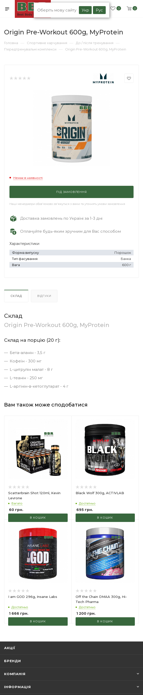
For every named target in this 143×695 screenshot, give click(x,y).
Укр (85, 10)
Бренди (12, 661)
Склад (16, 296)
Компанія (14, 674)
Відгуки (44, 296)
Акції (9, 648)
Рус (99, 10)
